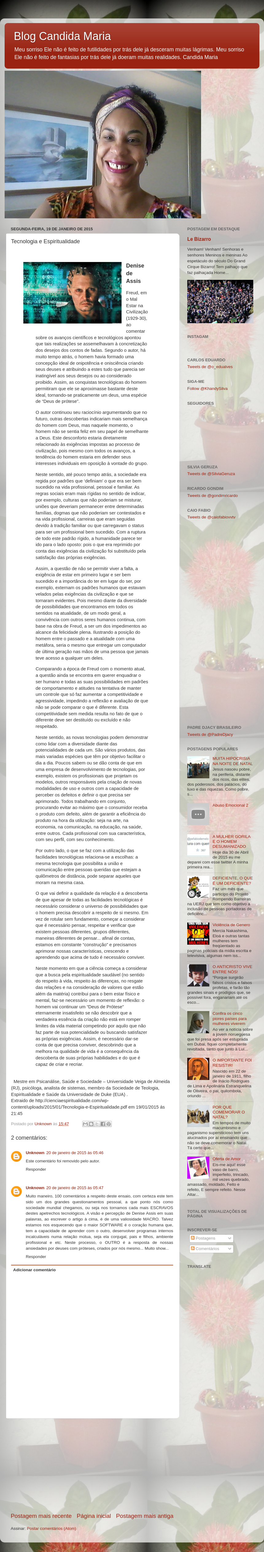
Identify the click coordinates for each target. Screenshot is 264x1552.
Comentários (205, 1248)
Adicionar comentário (34, 1270)
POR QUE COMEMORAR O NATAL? (228, 1112)
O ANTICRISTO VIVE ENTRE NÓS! (232, 969)
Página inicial (94, 1516)
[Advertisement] (92, 1465)
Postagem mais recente (41, 1516)
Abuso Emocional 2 (230, 805)
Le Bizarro (199, 239)
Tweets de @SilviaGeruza (211, 473)
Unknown (35, 1152)
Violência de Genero (231, 925)
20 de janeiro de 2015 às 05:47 (74, 1187)
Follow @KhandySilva (207, 388)
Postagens (203, 1238)
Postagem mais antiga (144, 1516)
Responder (36, 1169)
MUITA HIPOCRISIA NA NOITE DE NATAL (232, 761)
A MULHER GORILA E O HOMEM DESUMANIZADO (231, 841)
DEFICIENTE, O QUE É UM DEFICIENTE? (232, 880)
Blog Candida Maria (62, 36)
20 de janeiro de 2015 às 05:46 (74, 1152)
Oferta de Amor (226, 1159)
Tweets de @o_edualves (210, 366)
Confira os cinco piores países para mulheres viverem (229, 1018)
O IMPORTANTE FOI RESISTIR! (232, 1062)
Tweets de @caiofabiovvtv (211, 517)
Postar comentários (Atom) (51, 1528)
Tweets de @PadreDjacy (210, 734)
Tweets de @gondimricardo (212, 495)
